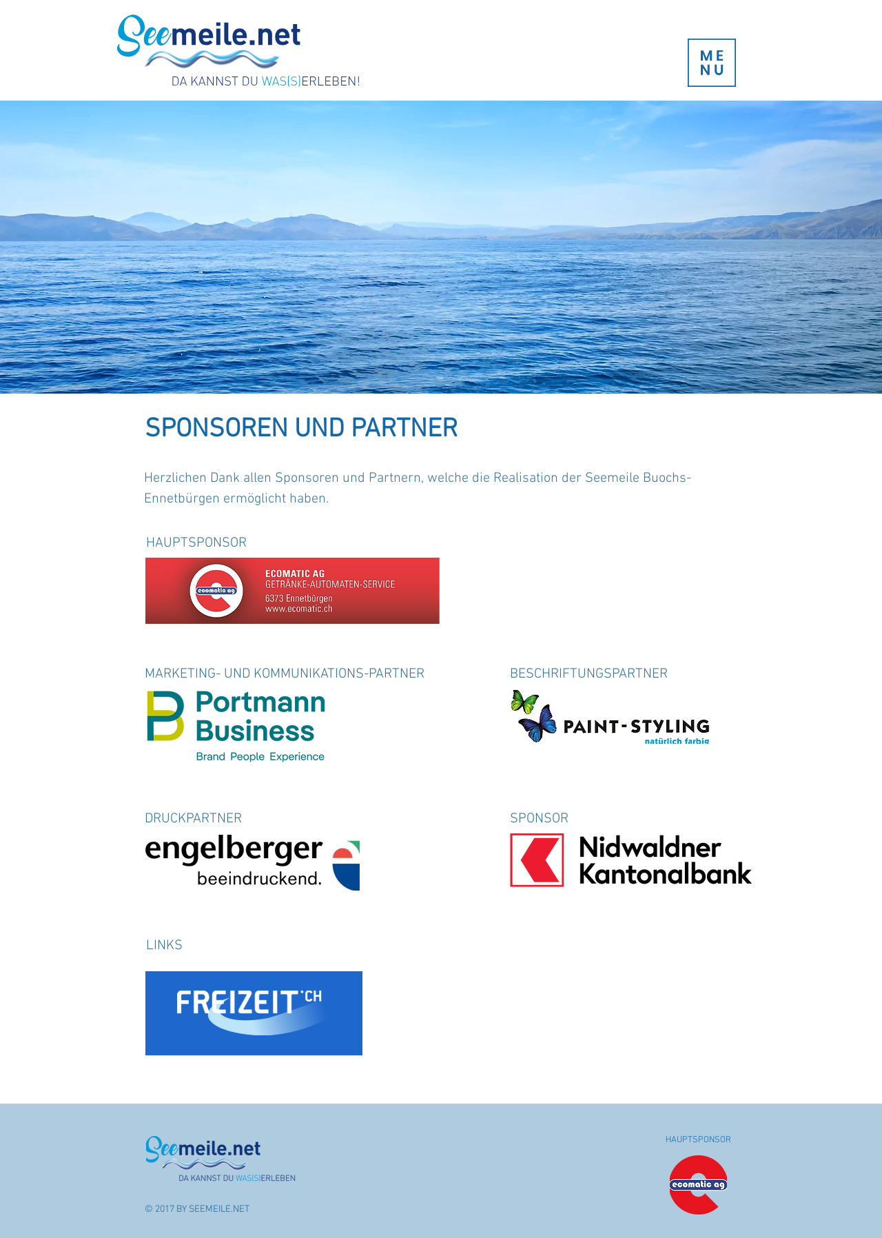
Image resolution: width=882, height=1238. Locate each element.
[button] (712, 63)
